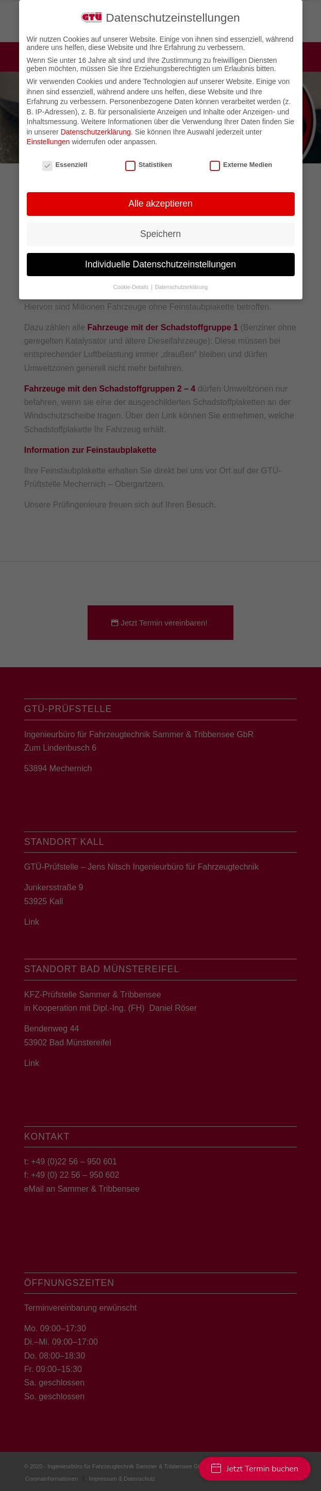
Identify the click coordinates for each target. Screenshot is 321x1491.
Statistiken (148, 164)
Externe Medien (241, 164)
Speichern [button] (160, 234)
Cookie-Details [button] (131, 287)
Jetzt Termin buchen (254, 1469)
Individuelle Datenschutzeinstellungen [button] (160, 264)
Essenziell (65, 164)
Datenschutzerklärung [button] (181, 287)
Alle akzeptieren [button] (160, 203)
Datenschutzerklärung (96, 132)
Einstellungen (48, 142)
